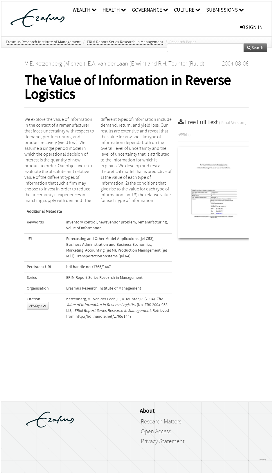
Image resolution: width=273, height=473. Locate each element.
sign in (251, 27)
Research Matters (161, 421)
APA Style (37, 306)
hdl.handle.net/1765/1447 (88, 267)
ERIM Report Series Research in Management (125, 42)
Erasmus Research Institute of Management (43, 42)
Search (255, 48)
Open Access (156, 431)
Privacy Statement (162, 441)
